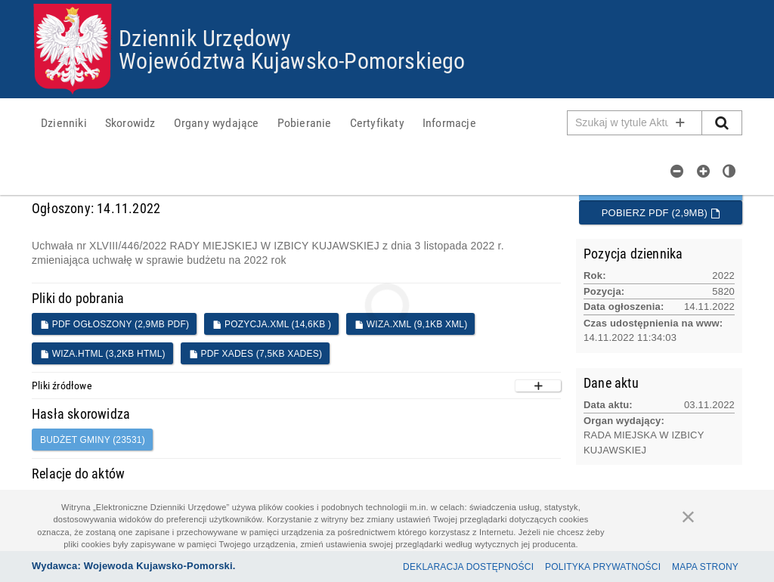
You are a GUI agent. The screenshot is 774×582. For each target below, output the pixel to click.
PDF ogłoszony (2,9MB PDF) (114, 324)
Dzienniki (64, 122)
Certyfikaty (377, 122)
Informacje (449, 122)
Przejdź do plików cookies (387, 4)
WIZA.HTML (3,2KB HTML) (103, 353)
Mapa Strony (705, 567)
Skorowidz (130, 122)
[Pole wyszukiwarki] (635, 122)
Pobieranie (304, 122)
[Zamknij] (688, 516)
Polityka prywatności (603, 567)
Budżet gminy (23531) (92, 440)
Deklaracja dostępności (468, 567)
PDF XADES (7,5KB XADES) (255, 353)
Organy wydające (216, 122)
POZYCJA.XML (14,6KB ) (271, 324)
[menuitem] (64, 122)
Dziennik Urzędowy (205, 37)
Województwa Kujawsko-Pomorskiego (292, 60)
